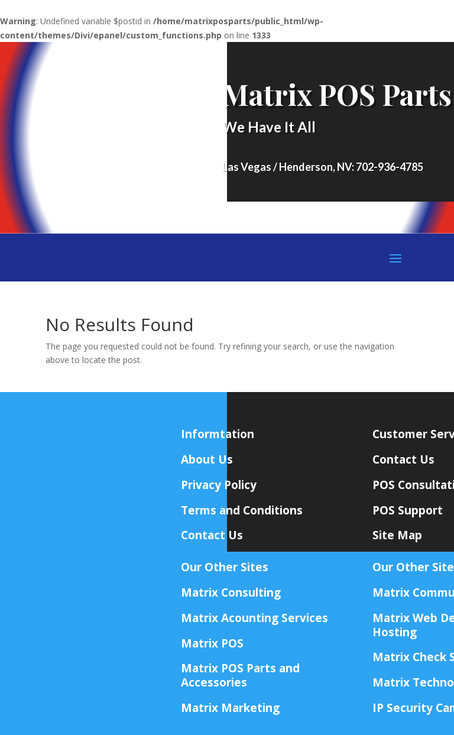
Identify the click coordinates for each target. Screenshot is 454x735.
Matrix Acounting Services (254, 618)
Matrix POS (212, 643)
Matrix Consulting (231, 592)
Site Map (397, 535)
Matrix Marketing (230, 707)
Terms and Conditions (242, 510)
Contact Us (403, 459)
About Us (207, 459)
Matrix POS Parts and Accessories (240, 675)
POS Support (407, 510)
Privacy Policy (219, 485)
